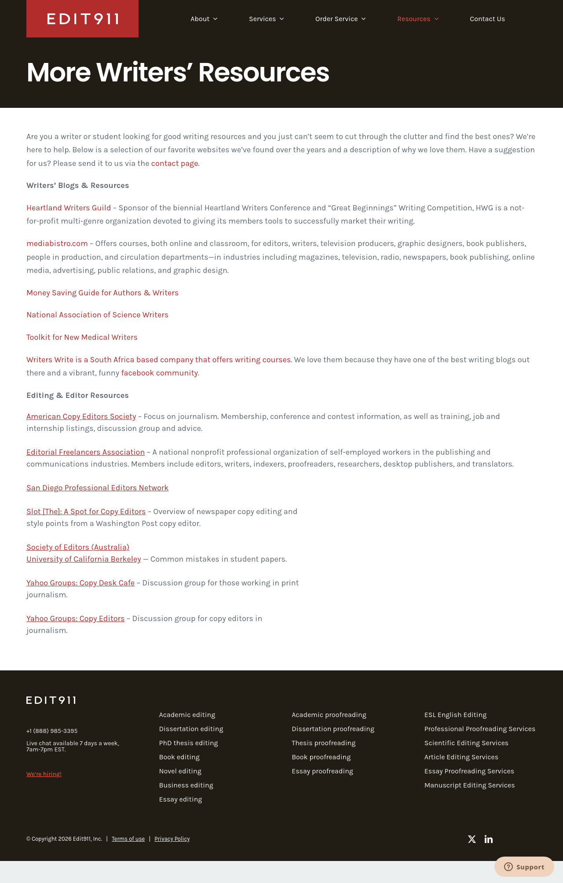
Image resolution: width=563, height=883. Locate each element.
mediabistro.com (57, 243)
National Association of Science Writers (97, 315)
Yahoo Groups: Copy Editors (75, 618)
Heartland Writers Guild (68, 208)
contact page (174, 163)
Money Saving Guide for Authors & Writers (102, 293)
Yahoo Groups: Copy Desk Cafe (80, 583)
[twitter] (472, 839)
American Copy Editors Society (81, 416)
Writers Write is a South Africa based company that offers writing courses (158, 359)
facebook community (159, 373)
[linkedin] (489, 839)
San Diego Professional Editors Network (97, 488)
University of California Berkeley (83, 559)
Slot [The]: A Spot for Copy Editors (86, 511)
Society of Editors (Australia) (77, 547)
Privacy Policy (172, 838)
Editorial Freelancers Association (85, 452)
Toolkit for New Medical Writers (82, 337)
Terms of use (128, 838)
